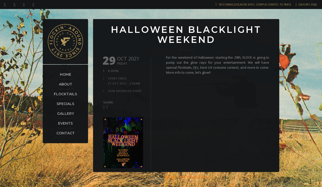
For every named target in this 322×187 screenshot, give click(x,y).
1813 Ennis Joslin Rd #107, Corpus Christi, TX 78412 (255, 4)
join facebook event (125, 91)
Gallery (65, 113)
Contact (65, 133)
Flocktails (65, 94)
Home (65, 74)
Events (65, 123)
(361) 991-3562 (308, 4)
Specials (65, 104)
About (65, 84)
